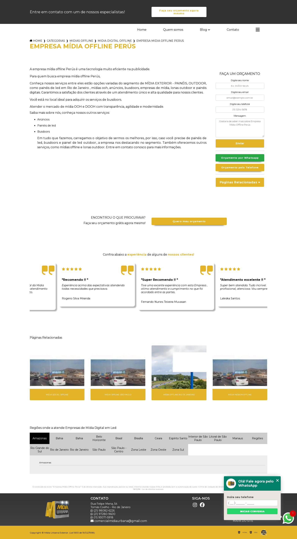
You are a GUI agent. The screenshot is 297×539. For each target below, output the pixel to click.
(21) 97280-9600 (103, 514)
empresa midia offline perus (160, 40)
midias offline (81, 40)
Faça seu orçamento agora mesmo (179, 12)
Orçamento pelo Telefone (240, 167)
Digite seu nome (240, 80)
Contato (233, 29)
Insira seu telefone (240, 497)
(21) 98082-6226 (103, 510)
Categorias (56, 40)
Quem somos (173, 29)
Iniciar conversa (252, 511)
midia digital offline (115, 40)
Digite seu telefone (240, 104)
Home (141, 29)
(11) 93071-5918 (102, 517)
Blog (203, 29)
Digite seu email (240, 92)
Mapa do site (243, 521)
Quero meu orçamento (189, 221)
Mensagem (240, 115)
